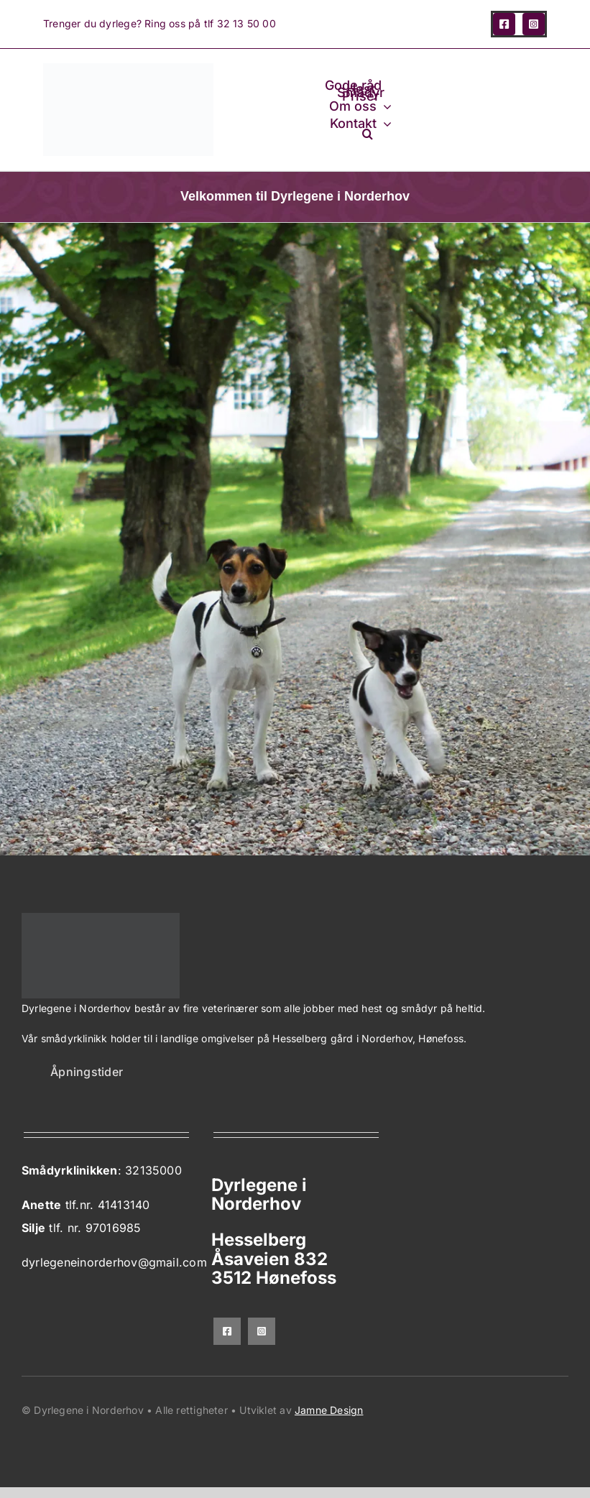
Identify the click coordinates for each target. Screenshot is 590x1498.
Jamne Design (329, 1410)
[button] (367, 133)
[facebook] (504, 24)
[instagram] (533, 24)
